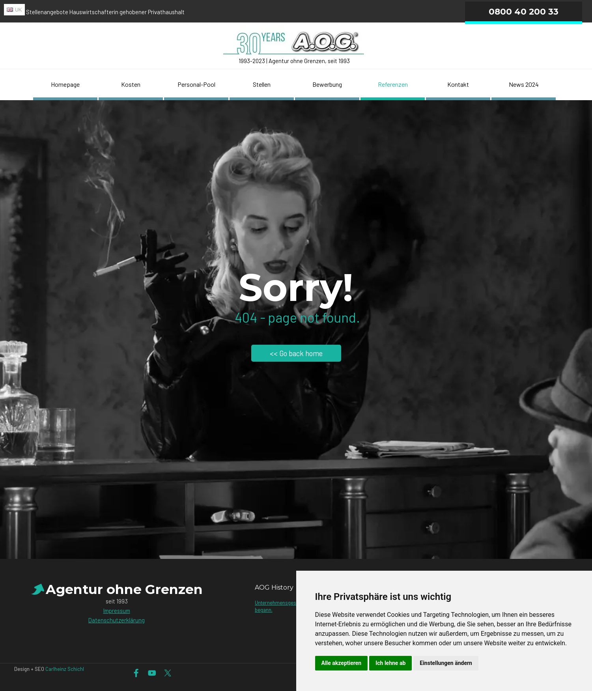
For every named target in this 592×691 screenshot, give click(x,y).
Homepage (65, 84)
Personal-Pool (196, 84)
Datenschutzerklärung (116, 620)
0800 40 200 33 (523, 11)
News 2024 (524, 84)
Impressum (116, 610)
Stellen (262, 84)
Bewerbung (327, 84)
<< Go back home (296, 353)
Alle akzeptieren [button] (341, 663)
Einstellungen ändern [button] (446, 663)
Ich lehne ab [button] (390, 663)
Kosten (130, 84)
